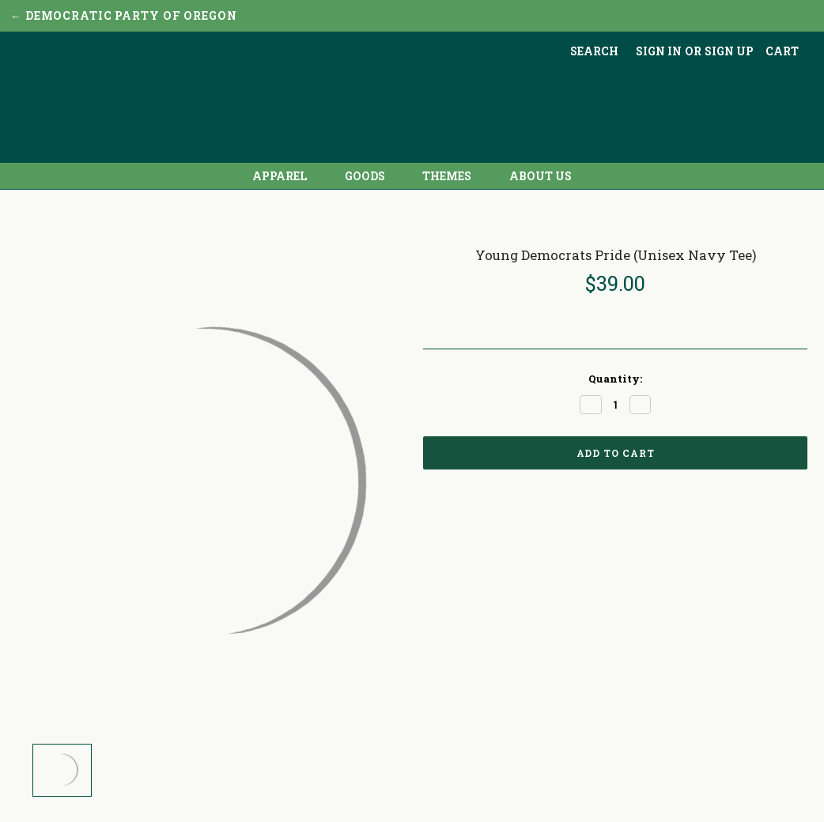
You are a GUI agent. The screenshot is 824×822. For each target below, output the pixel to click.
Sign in (659, 50)
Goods (371, 175)
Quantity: (615, 378)
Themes (453, 175)
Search (594, 50)
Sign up (729, 50)
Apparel (285, 175)
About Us (540, 175)
